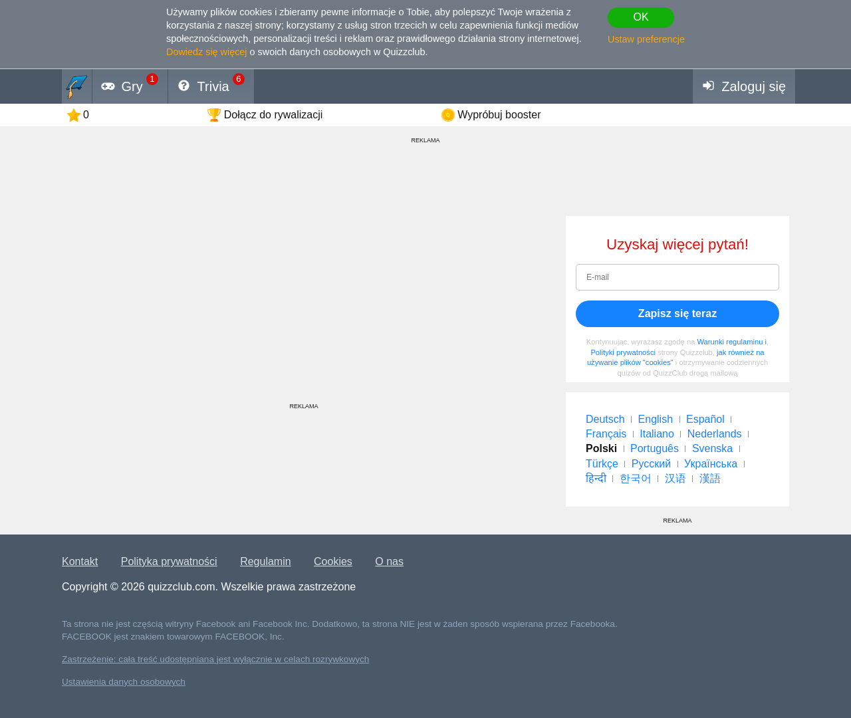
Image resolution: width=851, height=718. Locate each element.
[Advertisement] (304, 309)
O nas (389, 561)
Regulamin (265, 561)
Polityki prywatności (623, 352)
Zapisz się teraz (677, 313)
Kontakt (80, 561)
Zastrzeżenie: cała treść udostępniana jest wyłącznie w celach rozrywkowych (215, 659)
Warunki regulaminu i (732, 342)
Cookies (333, 561)
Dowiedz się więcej (206, 52)
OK (640, 17)
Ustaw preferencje (646, 39)
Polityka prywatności (169, 561)
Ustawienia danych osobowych (123, 682)
